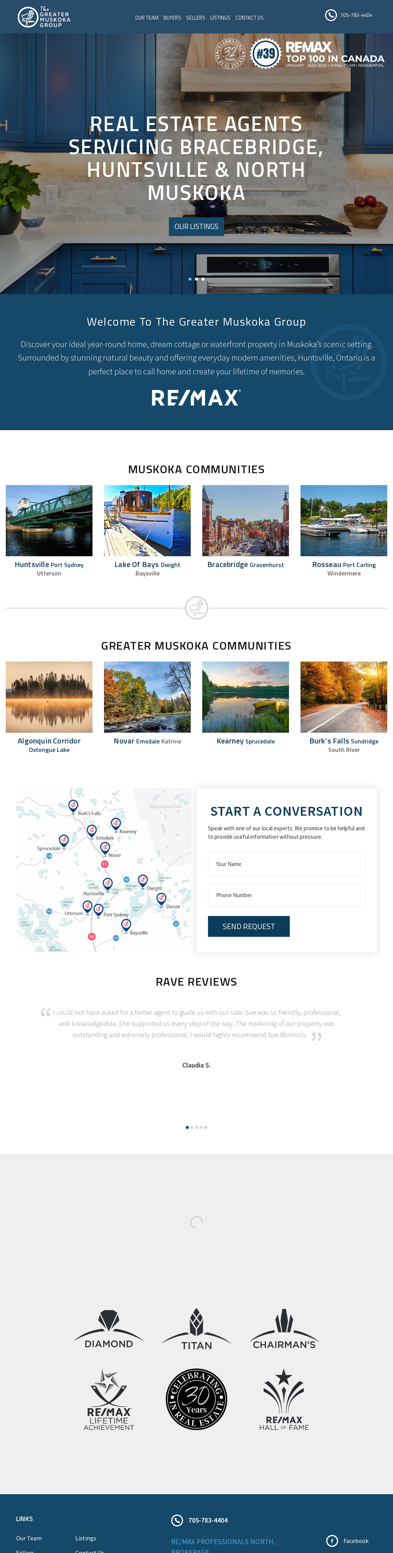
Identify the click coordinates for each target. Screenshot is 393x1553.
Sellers (197, 18)
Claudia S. (196, 1067)
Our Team (148, 18)
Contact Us (251, 18)
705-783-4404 (356, 16)
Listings (222, 18)
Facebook (355, 1543)
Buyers (174, 18)
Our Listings (196, 229)
